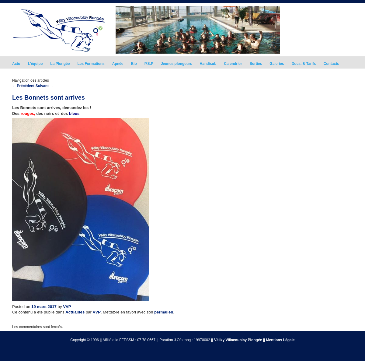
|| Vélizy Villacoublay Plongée (236, 340)
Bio (134, 64)
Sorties (256, 64)
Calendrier (233, 64)
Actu (16, 64)
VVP (67, 306)
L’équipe (35, 64)
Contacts (331, 64)
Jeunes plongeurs (176, 64)
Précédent (23, 86)
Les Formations (90, 64)
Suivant (45, 86)
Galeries (276, 64)
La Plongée (60, 64)
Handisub (208, 64)
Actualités (75, 312)
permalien (163, 312)
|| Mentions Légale (279, 340)
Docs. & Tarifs (304, 64)
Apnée (117, 64)
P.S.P (148, 64)
